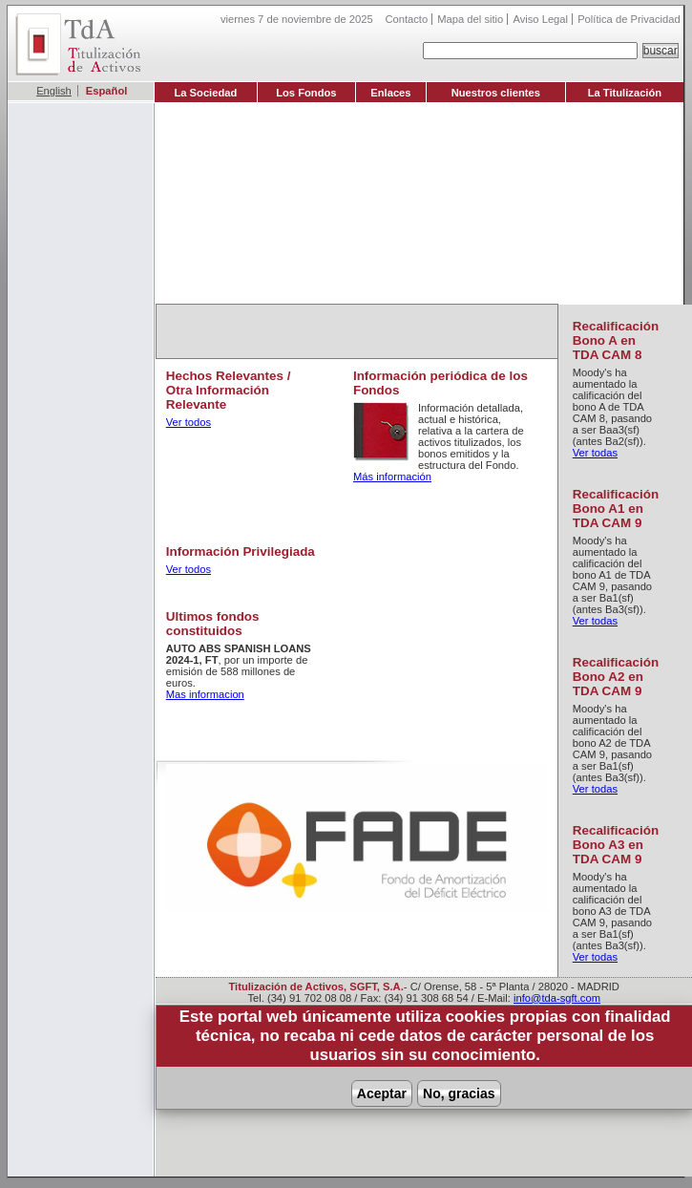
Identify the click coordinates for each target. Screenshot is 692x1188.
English (54, 90)
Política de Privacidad (629, 19)
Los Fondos (306, 92)
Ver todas (595, 452)
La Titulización (625, 92)
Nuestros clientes (495, 92)
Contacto (406, 19)
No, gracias (458, 1093)
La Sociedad (205, 92)
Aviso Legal (540, 19)
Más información (392, 476)
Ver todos (188, 422)
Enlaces (390, 92)
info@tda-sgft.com (557, 998)
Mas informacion (205, 694)
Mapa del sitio (470, 19)
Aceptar (382, 1093)
